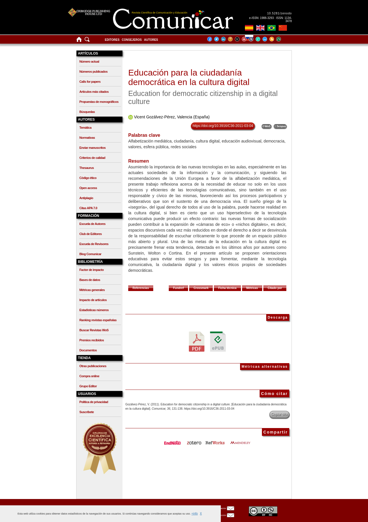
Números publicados (93, 71)
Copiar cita (279, 414)
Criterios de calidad (92, 157)
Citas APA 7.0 (88, 208)
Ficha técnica (227, 288)
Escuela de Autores (92, 224)
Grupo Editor (88, 386)
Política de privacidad (93, 402)
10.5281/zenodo (279, 13)
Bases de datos (89, 280)
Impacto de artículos (93, 300)
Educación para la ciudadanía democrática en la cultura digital (189, 77)
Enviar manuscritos (92, 147)
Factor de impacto (91, 269)
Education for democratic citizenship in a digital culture (203, 97)
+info (194, 513)
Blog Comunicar (90, 254)
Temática (85, 127)
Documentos (88, 350)
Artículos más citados (94, 91)
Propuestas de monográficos (98, 101)
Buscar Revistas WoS (94, 330)
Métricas (252, 288)
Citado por (275, 288)
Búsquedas (87, 111)
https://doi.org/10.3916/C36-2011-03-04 (223, 126)
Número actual (89, 61)
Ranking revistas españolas (97, 320)
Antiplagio (86, 198)
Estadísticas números (94, 310)
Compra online (89, 376)
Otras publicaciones (92, 366)
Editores (112, 39)
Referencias (141, 288)
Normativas (87, 137)
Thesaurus (86, 167)
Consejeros (132, 39)
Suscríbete (86, 412)
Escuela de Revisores (93, 244)
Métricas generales (92, 290)
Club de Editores (90, 234)
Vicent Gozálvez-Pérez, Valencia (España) (172, 117)
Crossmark (200, 288)
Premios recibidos (91, 340)
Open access (88, 188)
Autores (151, 39)
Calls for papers (90, 81)
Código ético (87, 178)
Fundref (178, 288)
